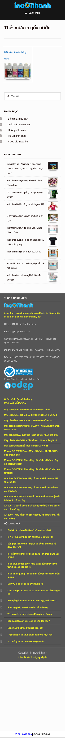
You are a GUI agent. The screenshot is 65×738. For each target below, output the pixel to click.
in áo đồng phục (51, 313)
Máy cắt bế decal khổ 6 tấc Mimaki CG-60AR (26, 445)
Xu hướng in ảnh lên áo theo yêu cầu (25, 641)
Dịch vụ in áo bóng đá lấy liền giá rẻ (24, 583)
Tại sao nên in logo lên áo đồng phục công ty (29, 614)
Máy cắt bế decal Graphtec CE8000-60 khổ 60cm (28, 420)
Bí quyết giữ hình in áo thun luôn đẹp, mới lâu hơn (32, 600)
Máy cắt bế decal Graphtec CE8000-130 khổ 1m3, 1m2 (30, 415)
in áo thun (9, 313)
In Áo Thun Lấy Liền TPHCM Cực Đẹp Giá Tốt (30, 537)
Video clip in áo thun (18, 141)
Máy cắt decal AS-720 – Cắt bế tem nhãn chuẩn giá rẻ (30, 440)
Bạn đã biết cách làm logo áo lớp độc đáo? (28, 621)
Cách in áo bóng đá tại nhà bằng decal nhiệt (29, 530)
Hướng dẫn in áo (17, 130)
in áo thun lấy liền (32, 316)
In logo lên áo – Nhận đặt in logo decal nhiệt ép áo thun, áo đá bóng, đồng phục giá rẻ (25, 168)
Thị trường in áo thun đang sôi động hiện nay (29, 634)
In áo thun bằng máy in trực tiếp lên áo (24, 251)
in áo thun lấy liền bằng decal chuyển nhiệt (25, 204)
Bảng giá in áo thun (18, 118)
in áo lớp (38, 313)
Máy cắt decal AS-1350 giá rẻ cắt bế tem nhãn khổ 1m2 (31, 435)
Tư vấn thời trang (17, 135)
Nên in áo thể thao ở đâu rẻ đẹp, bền (25, 628)
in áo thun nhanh (24, 313)
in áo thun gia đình (13, 316)
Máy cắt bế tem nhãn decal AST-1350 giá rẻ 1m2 (27, 409)
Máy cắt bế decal (15, 403)
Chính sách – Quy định (32, 657)
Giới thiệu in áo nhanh (19, 124)
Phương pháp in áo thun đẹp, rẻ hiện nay (27, 607)
